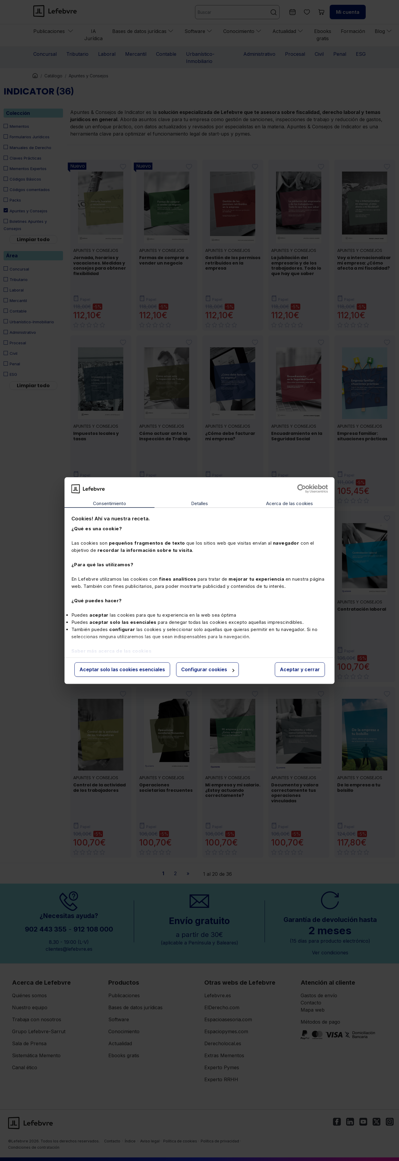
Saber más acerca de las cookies (111, 651)
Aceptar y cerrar (300, 670)
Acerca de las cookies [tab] (289, 504)
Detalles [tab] (199, 504)
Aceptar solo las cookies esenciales (122, 670)
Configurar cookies (207, 670)
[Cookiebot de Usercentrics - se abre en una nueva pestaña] (301, 488)
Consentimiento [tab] (109, 504)
